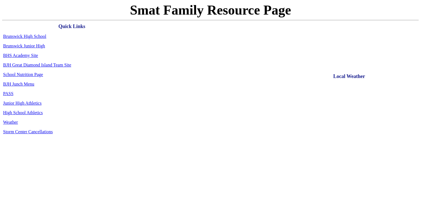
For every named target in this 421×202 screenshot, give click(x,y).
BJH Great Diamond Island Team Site (37, 65)
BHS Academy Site (20, 55)
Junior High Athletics (22, 103)
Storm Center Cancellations (28, 131)
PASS (8, 93)
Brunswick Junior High (24, 45)
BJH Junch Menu (18, 84)
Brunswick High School (24, 36)
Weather (10, 122)
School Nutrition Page (23, 74)
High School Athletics (23, 112)
